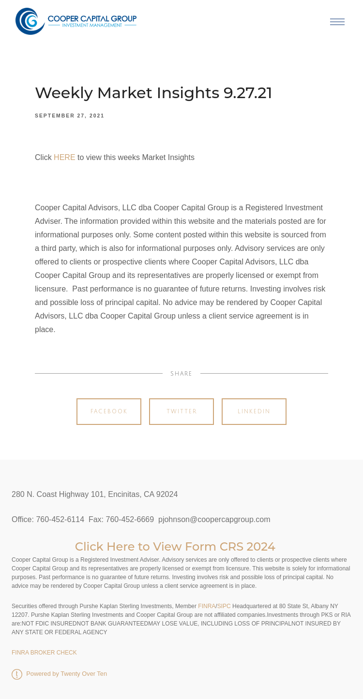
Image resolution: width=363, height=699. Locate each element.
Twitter (181, 411)
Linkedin (254, 411)
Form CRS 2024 (230, 546)
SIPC (224, 606)
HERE (64, 157)
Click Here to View (130, 546)
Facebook (109, 411)
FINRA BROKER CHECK (44, 652)
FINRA (206, 606)
